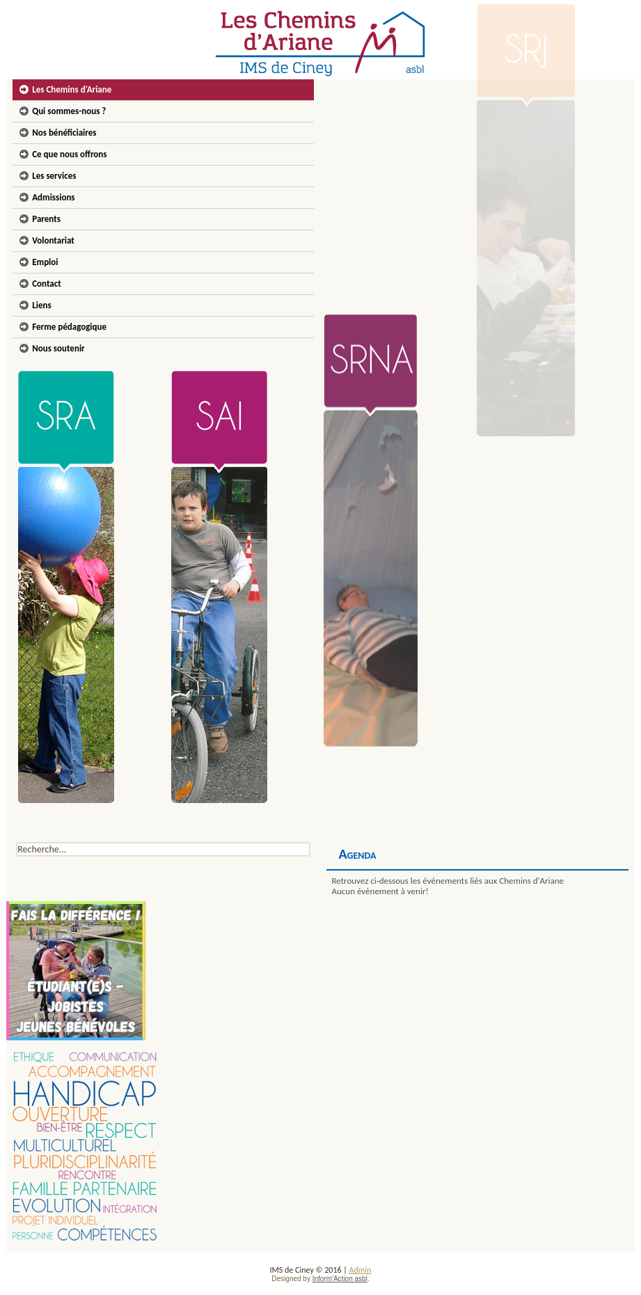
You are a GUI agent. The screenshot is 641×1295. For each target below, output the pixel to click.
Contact (46, 283)
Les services (54, 175)
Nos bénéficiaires (64, 132)
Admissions (53, 197)
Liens (41, 305)
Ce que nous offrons (69, 154)
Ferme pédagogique (69, 326)
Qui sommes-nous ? (69, 111)
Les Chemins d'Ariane (71, 89)
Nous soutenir (58, 348)
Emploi (45, 262)
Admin (360, 1270)
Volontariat (53, 240)
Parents (46, 219)
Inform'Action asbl (339, 1278)
